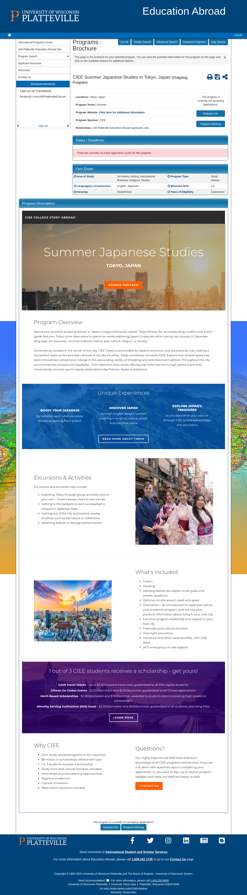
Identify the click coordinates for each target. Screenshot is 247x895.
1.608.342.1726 (142, 859)
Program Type (179, 176)
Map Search (218, 41)
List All (124, 41)
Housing (82, 191)
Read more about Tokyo (123, 438)
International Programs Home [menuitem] (35, 42)
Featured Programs (194, 41)
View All (43, 125)
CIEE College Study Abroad (50, 217)
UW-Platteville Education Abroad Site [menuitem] (39, 49)
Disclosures (116, 892)
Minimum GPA (179, 186)
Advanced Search (167, 41)
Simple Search (142, 41)
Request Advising (210, 123)
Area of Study (85, 176)
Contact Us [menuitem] (24, 77)
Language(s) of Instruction (93, 186)
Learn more (123, 717)
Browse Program (123, 284)
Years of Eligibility (182, 191)
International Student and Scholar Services (136, 852)
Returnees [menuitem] (24, 70)
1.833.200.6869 (159, 880)
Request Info (210, 113)
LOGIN (238, 35)
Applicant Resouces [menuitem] (29, 63)
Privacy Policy (129, 892)
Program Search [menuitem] (27, 56)
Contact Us (149, 785)
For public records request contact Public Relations (123, 888)
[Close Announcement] (224, 57)
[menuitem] (43, 104)
